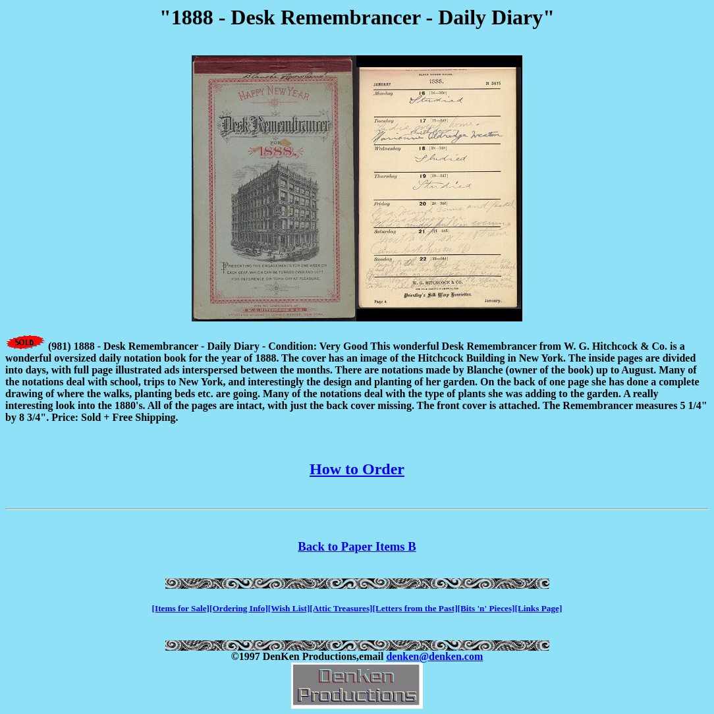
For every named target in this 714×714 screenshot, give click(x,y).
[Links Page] (539, 608)
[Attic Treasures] (341, 608)
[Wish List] (289, 608)
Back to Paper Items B (357, 546)
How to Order (357, 469)
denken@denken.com (434, 656)
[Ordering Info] (238, 608)
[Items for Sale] (180, 608)
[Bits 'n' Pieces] (486, 608)
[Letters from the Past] (415, 608)
